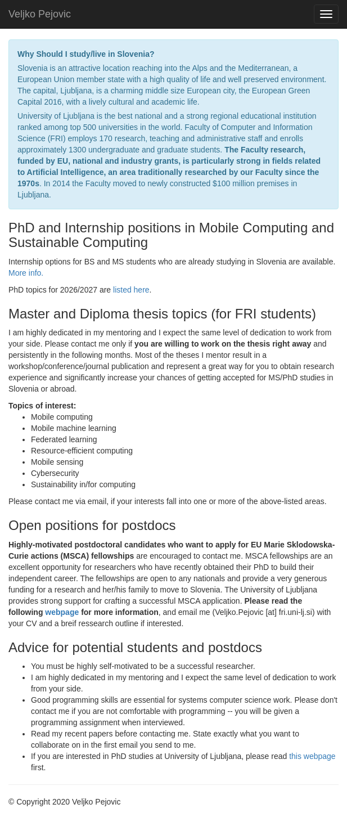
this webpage (312, 756)
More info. (25, 272)
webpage (63, 612)
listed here (131, 289)
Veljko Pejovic (39, 14)
